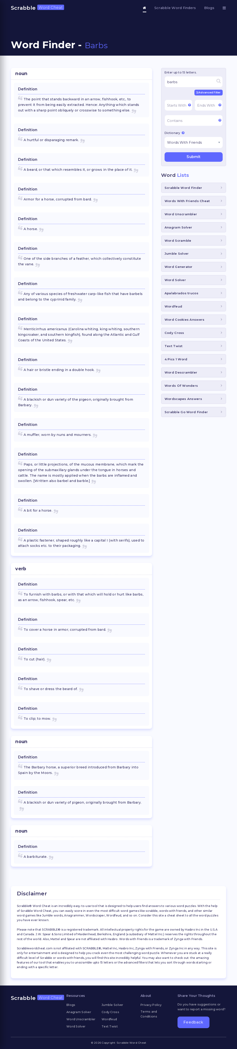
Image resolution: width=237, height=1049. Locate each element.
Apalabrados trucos (181, 293)
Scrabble (37, 8)
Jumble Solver (177, 253)
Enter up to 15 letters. (181, 72)
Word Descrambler (181, 372)
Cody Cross (174, 333)
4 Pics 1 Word (176, 359)
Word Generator (179, 267)
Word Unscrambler (181, 214)
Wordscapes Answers (183, 399)
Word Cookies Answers (185, 319)
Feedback (193, 1022)
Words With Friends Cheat (187, 201)
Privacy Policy (151, 1005)
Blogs (209, 8)
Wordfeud (173, 306)
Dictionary (174, 133)
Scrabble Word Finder (183, 188)
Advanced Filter (208, 92)
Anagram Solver (178, 227)
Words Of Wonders (181, 385)
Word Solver (175, 280)
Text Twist (174, 346)
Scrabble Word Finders (175, 8)
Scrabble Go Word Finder (186, 412)
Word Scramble (178, 240)
